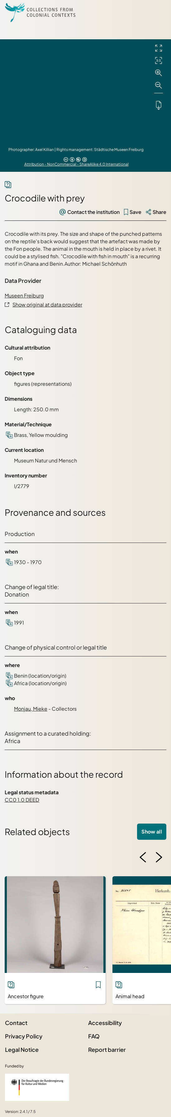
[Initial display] (159, 60)
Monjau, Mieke (30, 708)
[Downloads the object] (159, 105)
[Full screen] (159, 48)
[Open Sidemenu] (158, 12)
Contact (16, 1022)
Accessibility (105, 1022)
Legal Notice (22, 1049)
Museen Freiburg (24, 295)
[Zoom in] (159, 73)
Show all (151, 831)
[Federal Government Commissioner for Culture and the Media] (37, 1087)
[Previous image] (142, 857)
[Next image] (158, 857)
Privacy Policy (23, 1036)
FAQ (94, 1036)
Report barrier (107, 1049)
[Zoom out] (159, 85)
